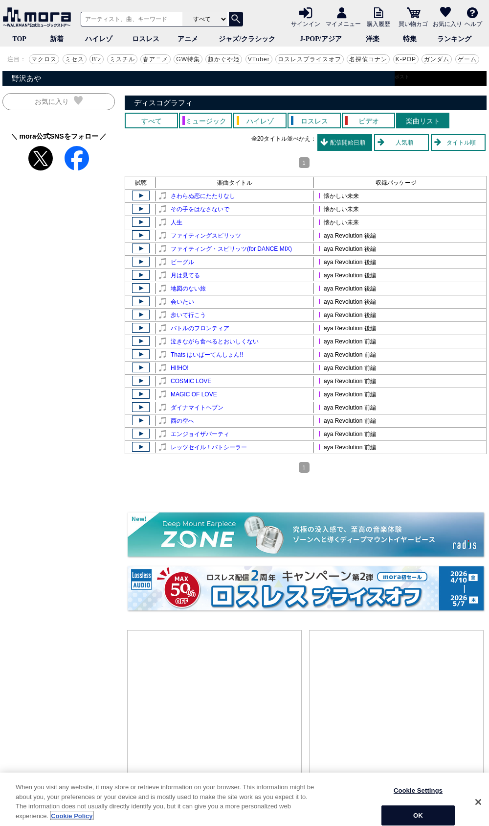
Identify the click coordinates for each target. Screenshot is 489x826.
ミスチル (122, 59)
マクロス (44, 59)
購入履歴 (378, 23)
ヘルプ (473, 23)
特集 (410, 39)
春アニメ (155, 59)
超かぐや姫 (224, 59)
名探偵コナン (368, 59)
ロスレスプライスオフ (309, 59)
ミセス (74, 59)
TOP (19, 39)
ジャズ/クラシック (247, 39)
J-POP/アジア (321, 39)
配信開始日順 (347, 142)
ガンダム (436, 59)
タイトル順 (461, 142)
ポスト (402, 76)
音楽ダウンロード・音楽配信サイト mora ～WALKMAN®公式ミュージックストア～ (39, 17)
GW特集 (188, 59)
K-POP (406, 59)
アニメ (188, 39)
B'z (96, 59)
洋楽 (372, 39)
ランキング (454, 39)
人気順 (404, 142)
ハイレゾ (98, 39)
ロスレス (145, 39)
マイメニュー (343, 23)
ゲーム (467, 59)
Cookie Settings (418, 812)
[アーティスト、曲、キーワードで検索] (130, 19)
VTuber (259, 59)
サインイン (305, 23)
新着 (57, 39)
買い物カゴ (413, 23)
